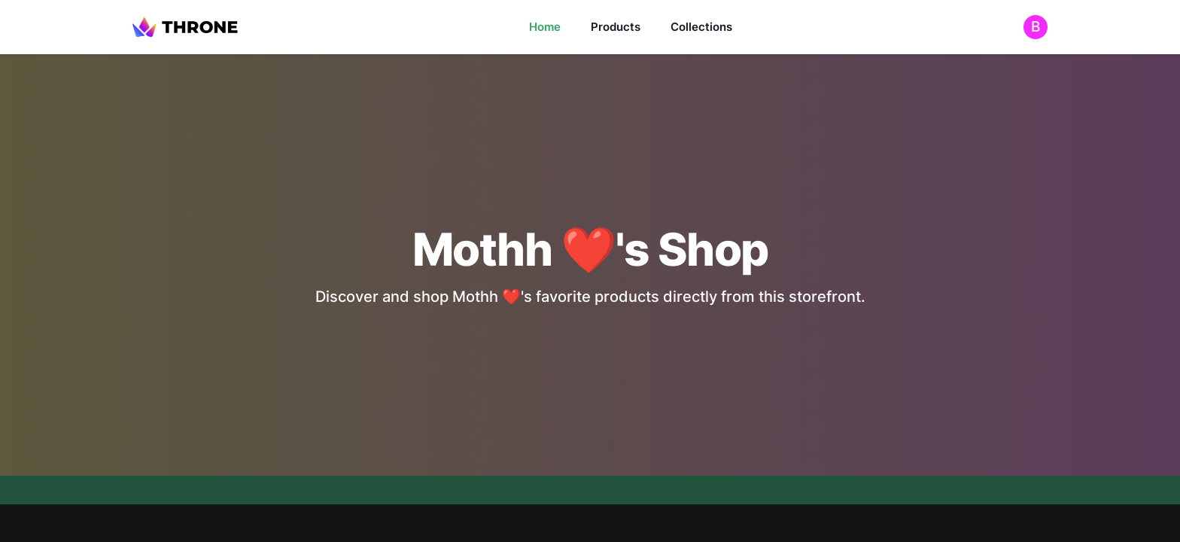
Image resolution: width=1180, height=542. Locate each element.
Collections (701, 27)
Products (615, 27)
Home (545, 27)
